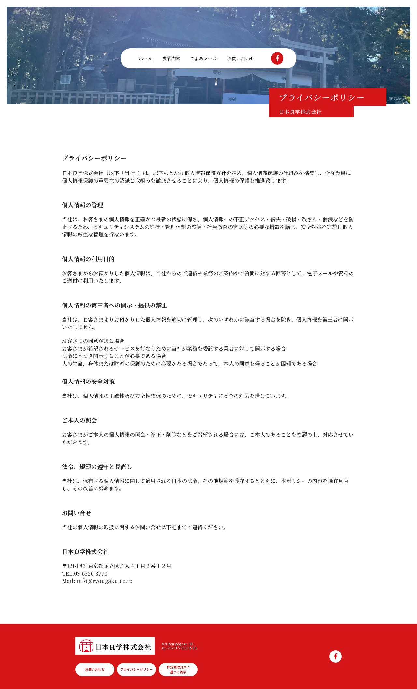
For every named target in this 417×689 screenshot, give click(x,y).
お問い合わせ (240, 58)
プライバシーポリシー (136, 669)
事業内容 (171, 58)
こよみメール (203, 58)
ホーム (145, 58)
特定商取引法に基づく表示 (178, 669)
